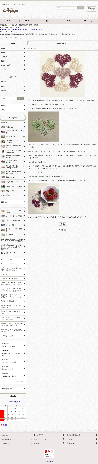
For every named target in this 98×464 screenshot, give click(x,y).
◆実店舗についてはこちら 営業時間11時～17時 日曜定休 (19, 25)
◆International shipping (8, 32)
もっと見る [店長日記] (21, 381)
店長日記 (62, 230)
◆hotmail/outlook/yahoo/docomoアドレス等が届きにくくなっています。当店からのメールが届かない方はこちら (37, 34)
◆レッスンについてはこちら (9, 27)
